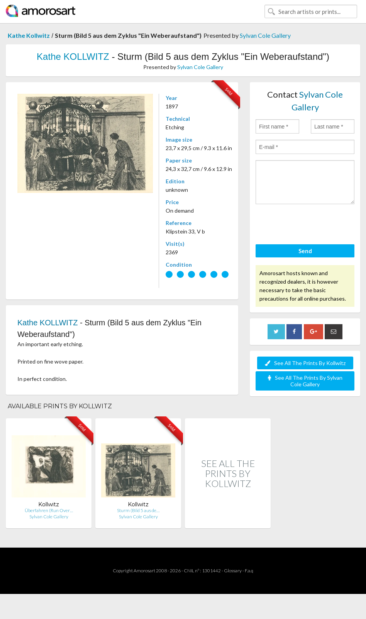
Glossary (233, 570)
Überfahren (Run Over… (49, 510)
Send (305, 250)
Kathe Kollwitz (29, 35)
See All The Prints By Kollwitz (305, 363)
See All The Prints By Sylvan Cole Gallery (305, 380)
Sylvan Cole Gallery (265, 35)
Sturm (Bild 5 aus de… (138, 510)
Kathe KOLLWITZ (73, 56)
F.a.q (249, 570)
